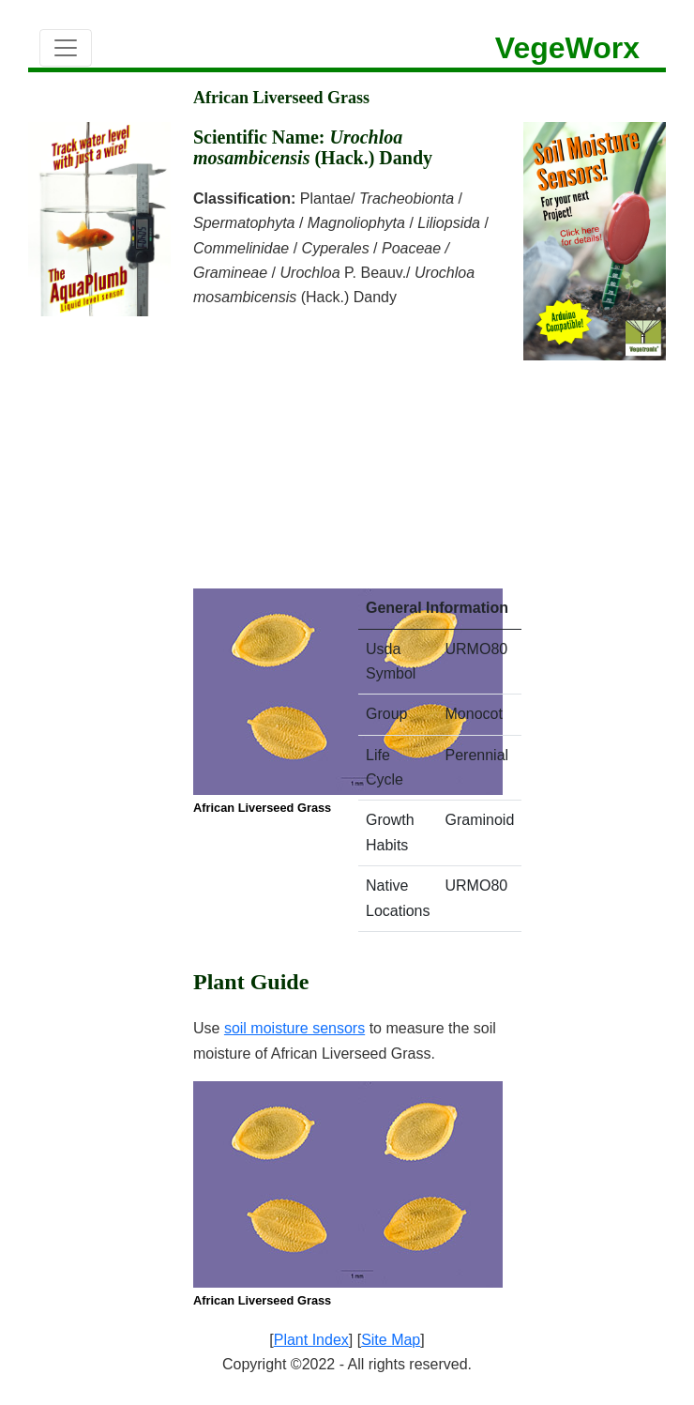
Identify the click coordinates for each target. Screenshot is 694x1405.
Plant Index (311, 1340)
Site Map (390, 1340)
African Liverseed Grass (262, 808)
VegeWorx (567, 48)
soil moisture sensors (294, 1028)
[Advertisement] (347, 437)
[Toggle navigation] (65, 48)
